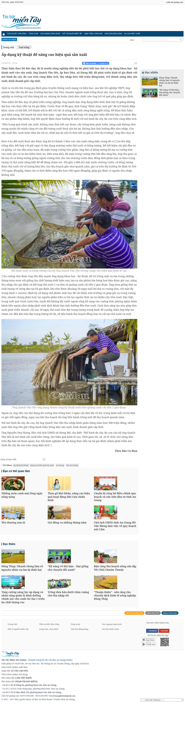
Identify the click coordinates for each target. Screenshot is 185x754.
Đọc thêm (9, 569)
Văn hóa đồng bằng (113, 34)
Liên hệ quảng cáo (174, 2)
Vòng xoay (33, 34)
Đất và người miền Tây (72, 34)
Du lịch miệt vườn (132, 34)
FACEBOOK (152, 680)
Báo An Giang (72, 465)
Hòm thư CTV (153, 662)
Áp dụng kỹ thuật (20, 465)
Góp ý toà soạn (170, 662)
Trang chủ (8, 47)
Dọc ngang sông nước (50, 34)
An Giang (60, 465)
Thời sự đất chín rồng (16, 34)
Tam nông (24, 47)
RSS (132, 40)
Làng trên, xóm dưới (93, 34)
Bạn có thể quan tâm (16, 471)
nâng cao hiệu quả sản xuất (42, 465)
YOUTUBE (164, 680)
